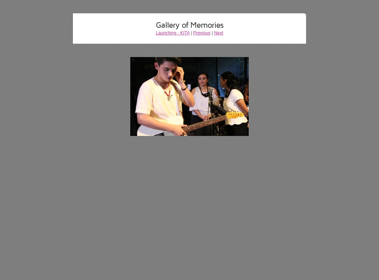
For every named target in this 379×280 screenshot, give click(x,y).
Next (218, 33)
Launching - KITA (173, 33)
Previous (202, 33)
